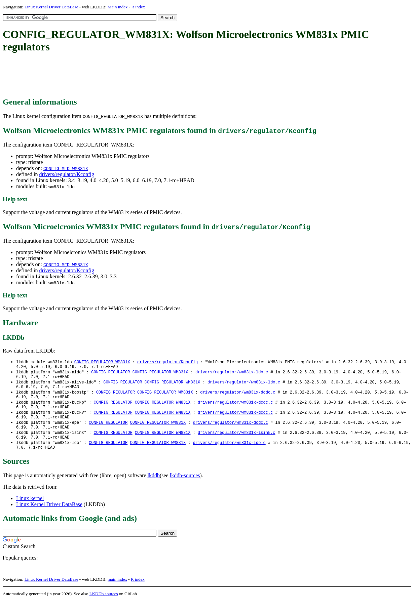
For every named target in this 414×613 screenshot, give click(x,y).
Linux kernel (30, 510)
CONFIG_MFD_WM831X (65, 168)
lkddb (154, 487)
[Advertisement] (125, 75)
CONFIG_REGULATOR (110, 373)
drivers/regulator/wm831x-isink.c (236, 442)
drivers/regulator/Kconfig (66, 174)
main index (117, 591)
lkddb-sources (185, 487)
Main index (118, 6)
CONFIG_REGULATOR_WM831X (102, 362)
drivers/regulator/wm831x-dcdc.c (237, 396)
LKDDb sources (103, 605)
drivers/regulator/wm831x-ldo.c (231, 373)
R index (138, 6)
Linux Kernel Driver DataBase (51, 6)
